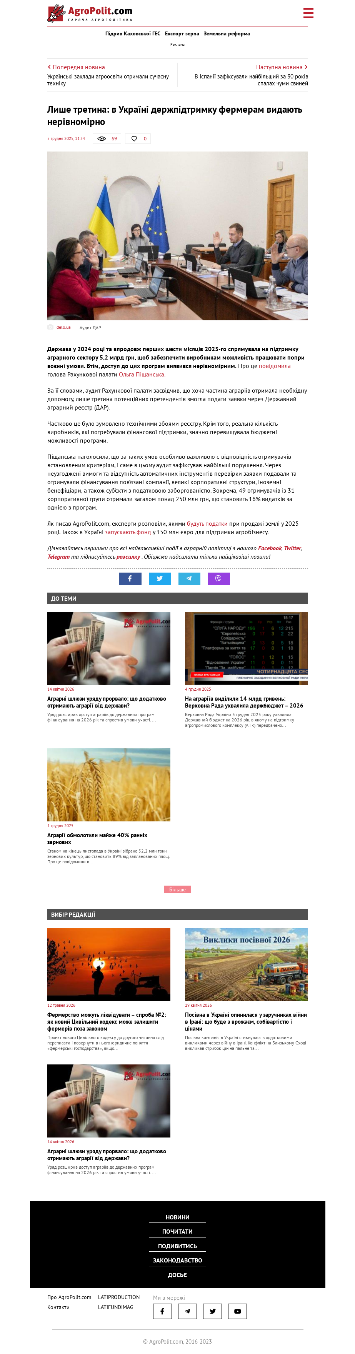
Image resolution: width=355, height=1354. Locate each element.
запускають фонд (128, 532)
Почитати (177, 1232)
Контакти (57, 1304)
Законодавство (177, 1260)
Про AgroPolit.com (67, 1294)
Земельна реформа (227, 33)
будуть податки (207, 523)
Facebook (270, 548)
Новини (178, 1218)
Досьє (177, 1273)
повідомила (275, 366)
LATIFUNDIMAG (111, 1304)
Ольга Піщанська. (142, 374)
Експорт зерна (182, 33)
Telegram (58, 556)
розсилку (129, 556)
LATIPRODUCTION (113, 1294)
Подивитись (177, 1246)
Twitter (292, 548)
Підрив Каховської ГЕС (132, 33)
